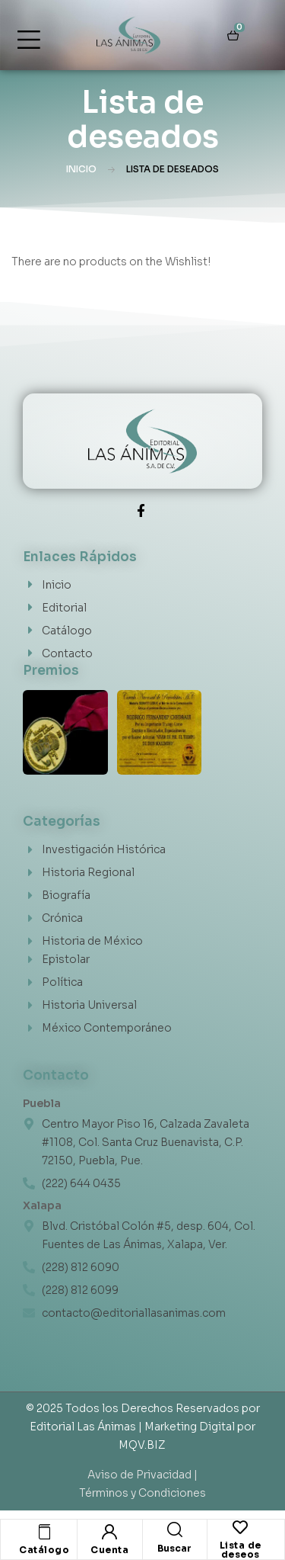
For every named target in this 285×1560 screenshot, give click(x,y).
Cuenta (109, 1549)
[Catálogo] (44, 1531)
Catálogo (44, 1549)
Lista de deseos (240, 1549)
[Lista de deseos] (240, 1527)
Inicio (81, 169)
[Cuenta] (109, 1531)
